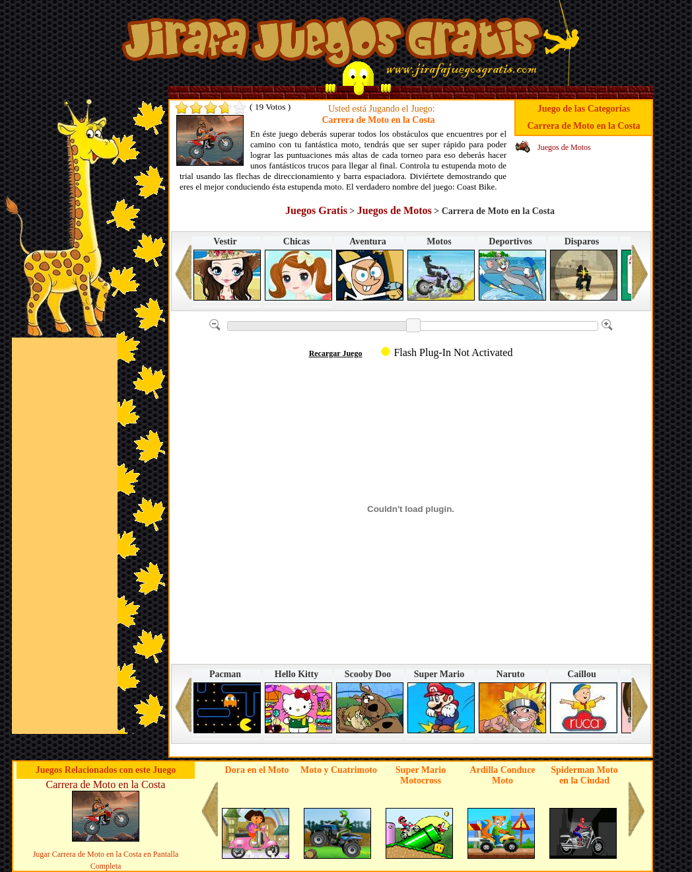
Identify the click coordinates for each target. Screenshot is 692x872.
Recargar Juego (336, 353)
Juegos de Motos (564, 147)
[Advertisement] (65, 536)
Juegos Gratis (316, 210)
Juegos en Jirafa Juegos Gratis (331, 41)
